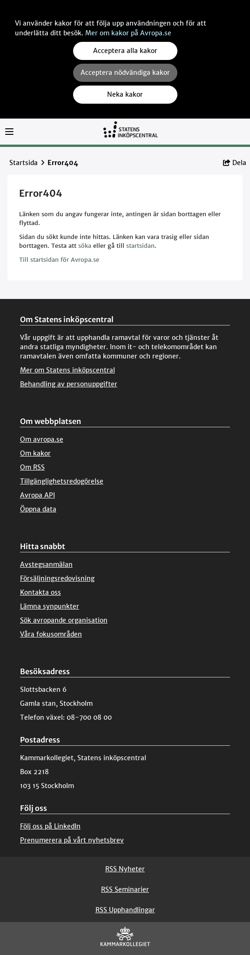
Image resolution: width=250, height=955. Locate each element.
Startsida (23, 163)
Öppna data (38, 509)
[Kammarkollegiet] (125, 938)
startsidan (140, 246)
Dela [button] (234, 163)
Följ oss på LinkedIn (50, 826)
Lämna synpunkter (49, 606)
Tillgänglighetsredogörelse (61, 481)
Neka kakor (125, 94)
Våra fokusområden (51, 634)
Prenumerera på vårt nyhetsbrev (72, 840)
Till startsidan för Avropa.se (59, 260)
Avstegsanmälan (46, 564)
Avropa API (37, 495)
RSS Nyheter (125, 869)
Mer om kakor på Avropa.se (128, 33)
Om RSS (32, 467)
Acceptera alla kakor (125, 50)
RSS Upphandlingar (125, 910)
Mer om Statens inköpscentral (67, 370)
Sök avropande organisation (64, 620)
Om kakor (35, 453)
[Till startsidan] (130, 133)
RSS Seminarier (125, 889)
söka (84, 246)
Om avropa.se (41, 439)
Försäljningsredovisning (57, 578)
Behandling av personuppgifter (68, 384)
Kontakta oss (40, 592)
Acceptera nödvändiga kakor (125, 72)
